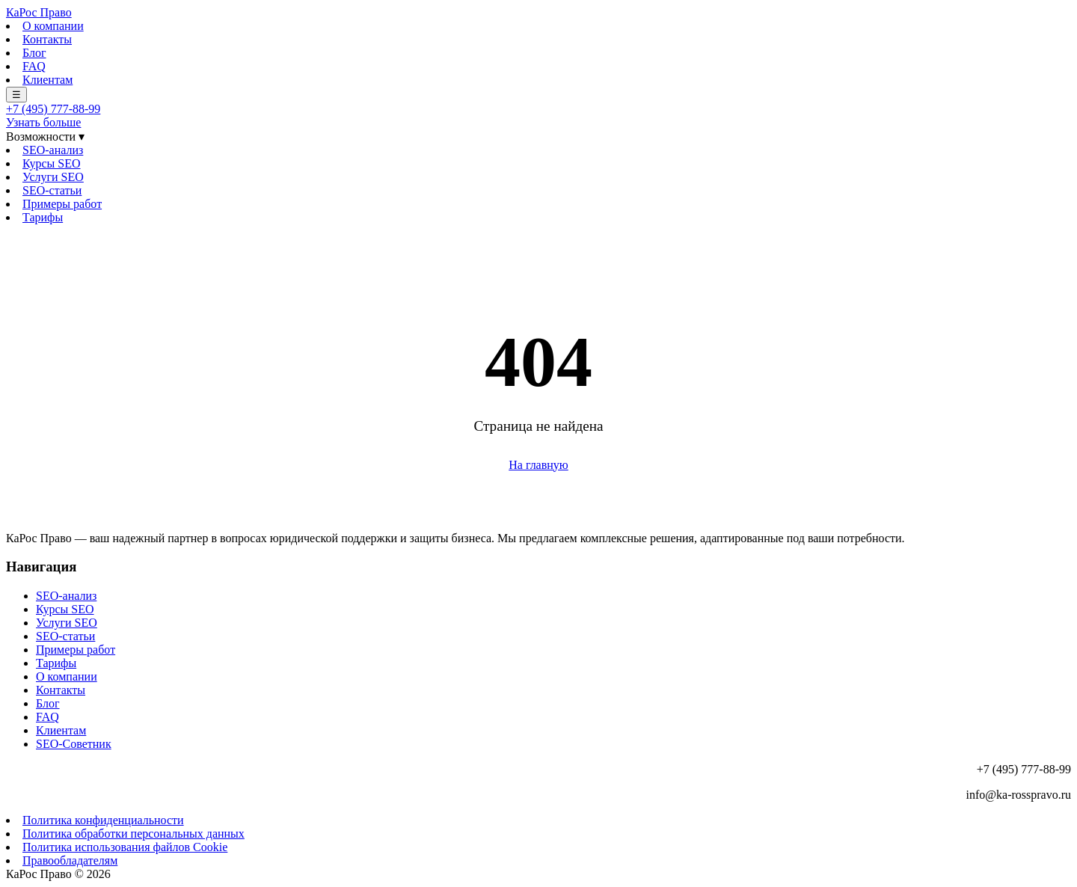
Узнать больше (43, 122)
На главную (538, 464)
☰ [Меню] (16, 94)
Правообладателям (69, 860)
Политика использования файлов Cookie (124, 847)
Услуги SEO (53, 177)
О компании (53, 25)
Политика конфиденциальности (103, 820)
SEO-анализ (52, 150)
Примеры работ (62, 203)
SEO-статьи (52, 190)
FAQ (34, 66)
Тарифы (42, 217)
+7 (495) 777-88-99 (53, 108)
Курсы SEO (51, 163)
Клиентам (47, 79)
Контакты (47, 39)
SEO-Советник (73, 743)
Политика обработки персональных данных (133, 833)
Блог (34, 52)
